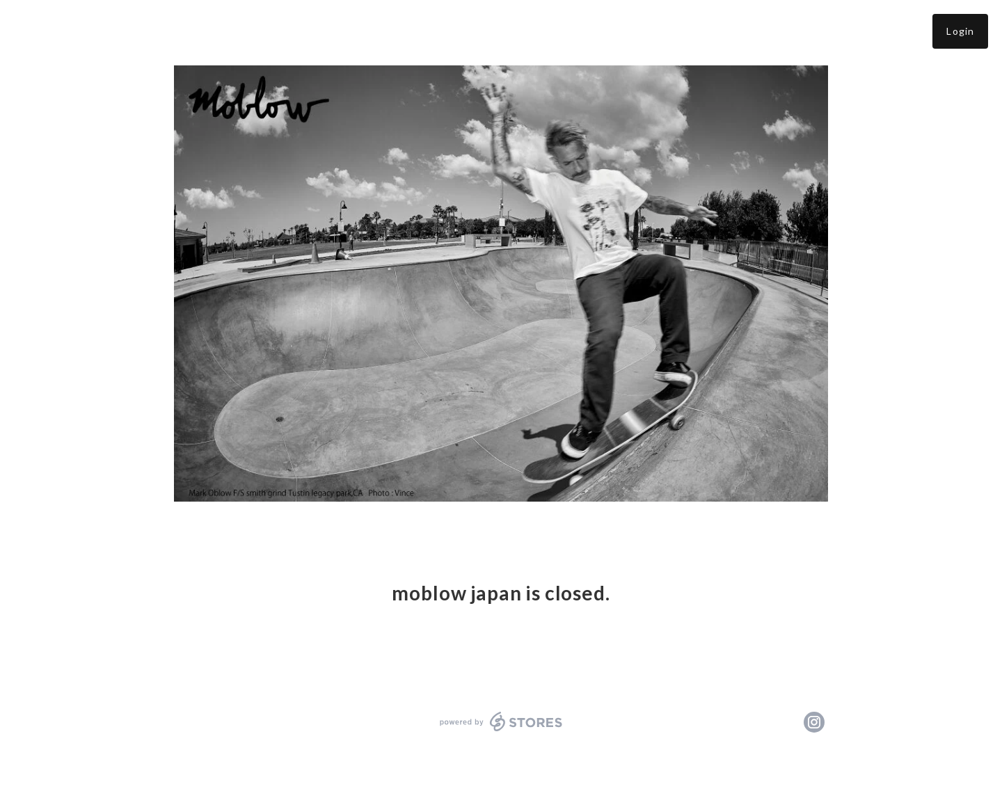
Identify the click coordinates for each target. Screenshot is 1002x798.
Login (960, 31)
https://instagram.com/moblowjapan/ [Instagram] (814, 722)
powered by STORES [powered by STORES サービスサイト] (501, 721)
